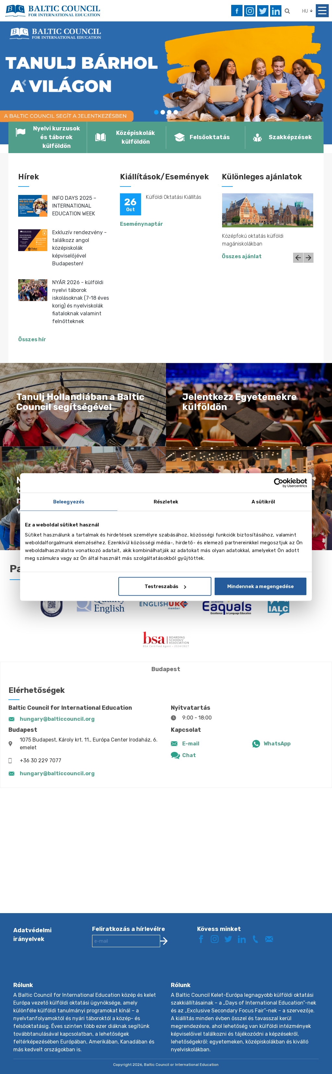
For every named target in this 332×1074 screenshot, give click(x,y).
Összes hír (32, 339)
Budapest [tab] (165, 669)
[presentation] (141, 969)
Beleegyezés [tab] (68, 501)
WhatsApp (277, 744)
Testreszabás (165, 586)
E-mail (190, 744)
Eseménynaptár (141, 224)
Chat (189, 755)
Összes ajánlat (242, 256)
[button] (25, 82)
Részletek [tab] (166, 501)
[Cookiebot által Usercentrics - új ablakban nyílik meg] (278, 483)
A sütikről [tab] (263, 501)
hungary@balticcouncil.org (57, 719)
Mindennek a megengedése (260, 586)
